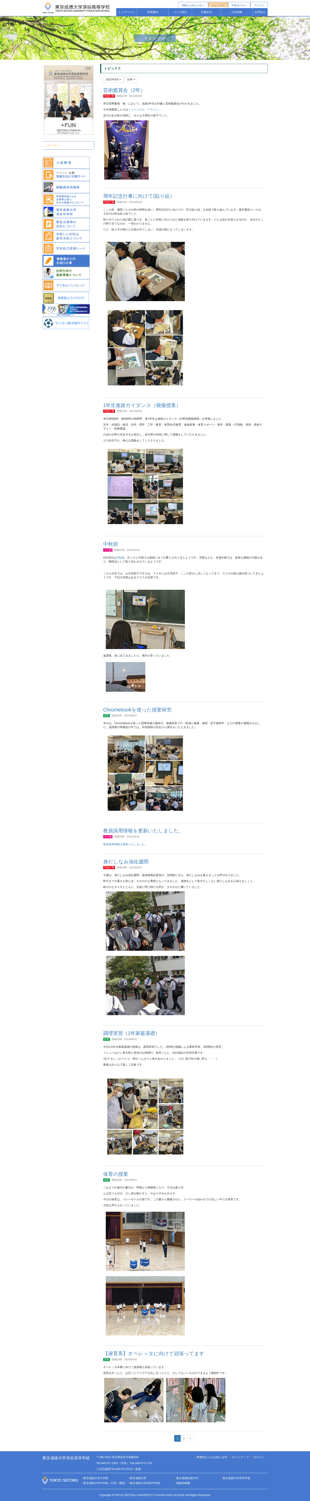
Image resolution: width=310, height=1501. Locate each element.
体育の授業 (115, 1174)
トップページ (126, 12)
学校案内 (152, 12)
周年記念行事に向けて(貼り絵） (139, 196)
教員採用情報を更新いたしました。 (143, 830)
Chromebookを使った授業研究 (137, 709)
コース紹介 (180, 12)
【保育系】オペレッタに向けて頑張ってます (153, 1353)
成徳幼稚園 (183, 1483)
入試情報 (236, 12)
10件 (131, 79)
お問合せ (260, 12)
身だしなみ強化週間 (125, 861)
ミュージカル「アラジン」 (144, 109)
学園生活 (206, 12)
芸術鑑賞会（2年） (124, 90)
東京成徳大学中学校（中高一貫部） (105, 1483)
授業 (106, 715)
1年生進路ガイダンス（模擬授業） (142, 405)
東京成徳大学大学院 (95, 1478)
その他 (108, 549)
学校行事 (109, 95)
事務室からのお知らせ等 (212, 1457)
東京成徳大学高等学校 (236, 1478)
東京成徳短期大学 (187, 1478)
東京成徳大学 (138, 1478)
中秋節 (110, 544)
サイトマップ (240, 1457)
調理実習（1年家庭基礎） (131, 1033)
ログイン (259, 1457)
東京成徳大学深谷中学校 (145, 1483)
